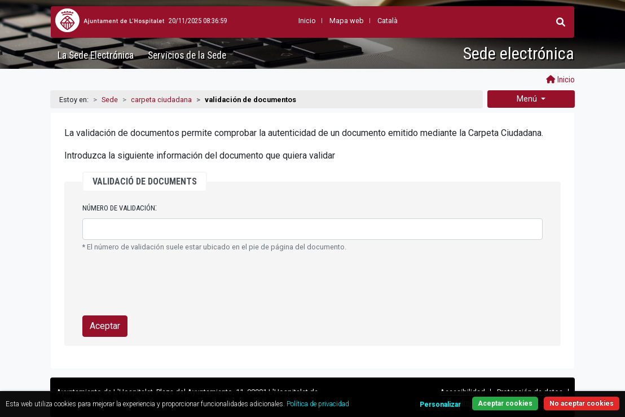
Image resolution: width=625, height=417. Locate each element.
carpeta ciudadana (161, 99)
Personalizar (440, 405)
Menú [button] (528, 98)
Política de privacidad (318, 404)
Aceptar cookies (505, 403)
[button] (560, 22)
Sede (110, 99)
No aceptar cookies (581, 403)
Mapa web (346, 20)
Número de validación (118, 208)
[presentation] (168, 284)
